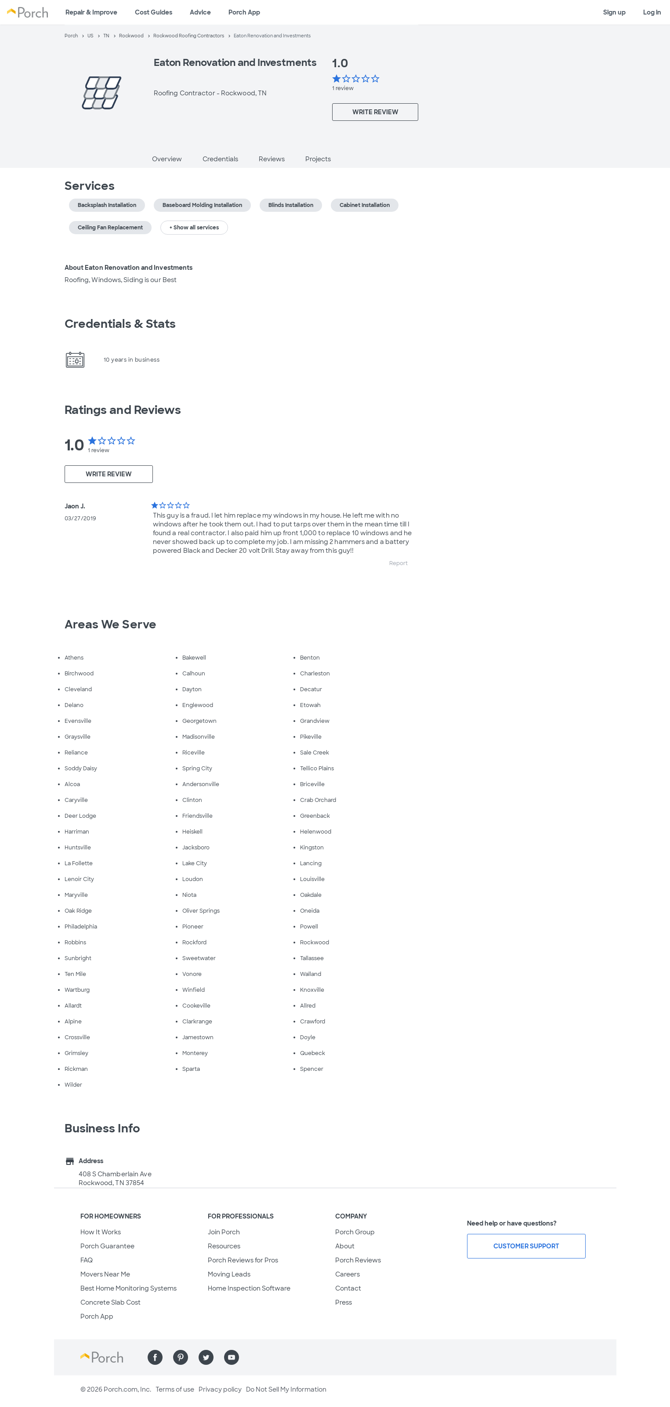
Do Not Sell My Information (286, 1389)
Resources (224, 1246)
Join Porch (224, 1232)
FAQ (86, 1260)
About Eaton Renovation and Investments (129, 268)
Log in (652, 12)
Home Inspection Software (249, 1288)
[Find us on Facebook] (155, 1357)
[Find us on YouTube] (231, 1357)
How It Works (100, 1232)
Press (343, 1302)
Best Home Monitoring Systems (128, 1288)
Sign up (614, 12)
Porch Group (355, 1232)
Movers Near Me (105, 1274)
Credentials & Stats (120, 323)
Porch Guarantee (107, 1246)
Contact (348, 1288)
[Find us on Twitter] (206, 1357)
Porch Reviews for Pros (243, 1260)
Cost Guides (153, 12)
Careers (347, 1274)
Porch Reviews (358, 1260)
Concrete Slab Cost (110, 1302)
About (345, 1246)
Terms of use (175, 1389)
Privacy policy (220, 1389)
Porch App (244, 12)
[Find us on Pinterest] (180, 1357)
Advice (200, 12)
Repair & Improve (91, 12)
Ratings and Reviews (123, 410)
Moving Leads (229, 1274)
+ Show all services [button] (194, 227)
